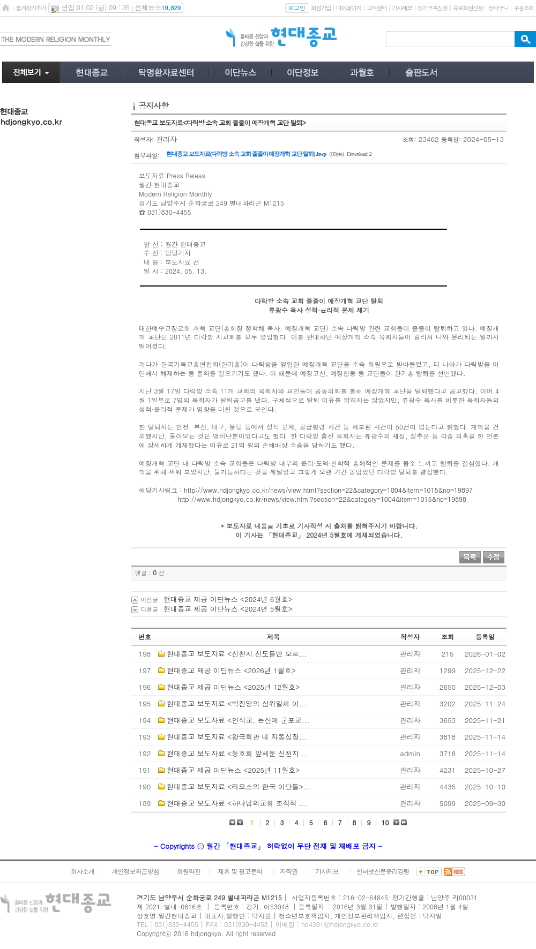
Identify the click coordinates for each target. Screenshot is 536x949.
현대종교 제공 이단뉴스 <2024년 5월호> (228, 609)
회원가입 (321, 8)
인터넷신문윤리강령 (383, 871)
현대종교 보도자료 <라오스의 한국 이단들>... (239, 786)
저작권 (288, 871)
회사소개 (82, 871)
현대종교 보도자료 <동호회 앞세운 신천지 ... (238, 753)
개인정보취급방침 (135, 871)
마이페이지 (348, 8)
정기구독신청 (433, 8)
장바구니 (498, 8)
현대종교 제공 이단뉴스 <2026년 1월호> (231, 670)
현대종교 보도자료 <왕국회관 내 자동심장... (237, 737)
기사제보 (402, 8)
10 (385, 822)
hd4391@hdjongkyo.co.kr (339, 924)
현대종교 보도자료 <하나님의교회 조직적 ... (237, 803)
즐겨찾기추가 (31, 8)
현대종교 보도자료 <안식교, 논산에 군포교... (238, 720)
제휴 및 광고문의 (240, 871)
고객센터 (376, 8)
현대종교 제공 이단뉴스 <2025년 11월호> (233, 770)
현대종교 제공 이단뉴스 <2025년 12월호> (233, 687)
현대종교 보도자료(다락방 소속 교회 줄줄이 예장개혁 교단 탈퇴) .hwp (246, 153)
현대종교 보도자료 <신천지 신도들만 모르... (237, 654)
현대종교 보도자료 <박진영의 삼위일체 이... (237, 703)
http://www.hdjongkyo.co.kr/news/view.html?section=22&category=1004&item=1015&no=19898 (321, 498)
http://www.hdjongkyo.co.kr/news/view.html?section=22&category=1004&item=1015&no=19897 (328, 489)
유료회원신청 (468, 8)
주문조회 (523, 8)
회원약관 (188, 871)
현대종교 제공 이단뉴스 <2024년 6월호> (228, 599)
